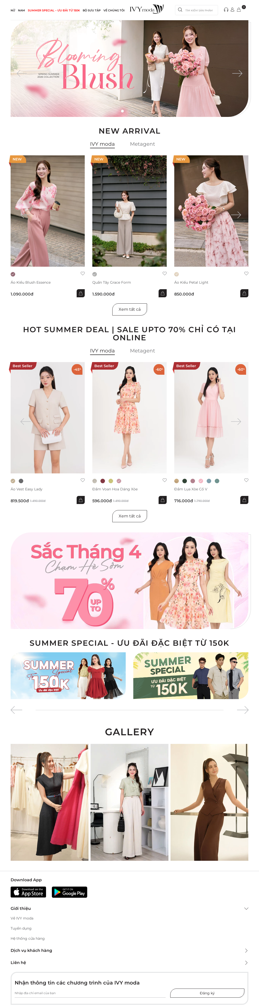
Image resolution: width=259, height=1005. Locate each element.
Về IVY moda (22, 918)
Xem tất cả (130, 309)
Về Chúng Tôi (114, 10)
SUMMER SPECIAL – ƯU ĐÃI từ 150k (54, 10)
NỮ (13, 10)
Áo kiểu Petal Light (191, 282)
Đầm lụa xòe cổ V (190, 489)
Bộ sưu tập (92, 10)
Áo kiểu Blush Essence (31, 282)
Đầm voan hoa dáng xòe (115, 489)
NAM (21, 10)
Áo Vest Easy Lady (26, 489)
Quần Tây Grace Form (111, 282)
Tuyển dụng (21, 928)
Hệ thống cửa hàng (28, 938)
